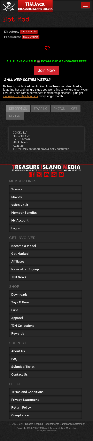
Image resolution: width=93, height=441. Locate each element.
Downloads (19, 294)
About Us (18, 351)
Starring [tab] (40, 108)
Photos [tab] (59, 108)
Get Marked (20, 253)
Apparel (17, 317)
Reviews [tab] (15, 116)
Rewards (17, 333)
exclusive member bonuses (20, 96)
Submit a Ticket (22, 366)
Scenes (16, 189)
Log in (15, 228)
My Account (20, 220)
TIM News (18, 277)
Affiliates (17, 261)
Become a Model (23, 245)
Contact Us (19, 374)
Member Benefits (24, 212)
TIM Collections (22, 325)
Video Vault (19, 204)
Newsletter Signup (25, 269)
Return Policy (21, 407)
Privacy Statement (25, 399)
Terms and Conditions (27, 392)
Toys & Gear (20, 302)
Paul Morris (29, 32)
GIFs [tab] (74, 108)
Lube (14, 310)
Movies (16, 197)
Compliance (20, 415)
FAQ (14, 358)
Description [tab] (18, 108)
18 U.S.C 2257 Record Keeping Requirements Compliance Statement (46, 424)
